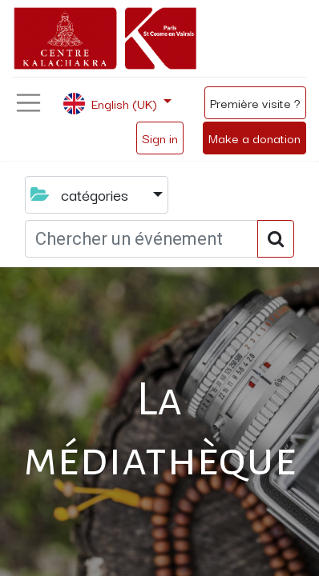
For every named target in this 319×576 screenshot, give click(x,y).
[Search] (275, 239)
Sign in (160, 137)
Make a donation (254, 137)
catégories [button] (81, 194)
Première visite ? (255, 102)
